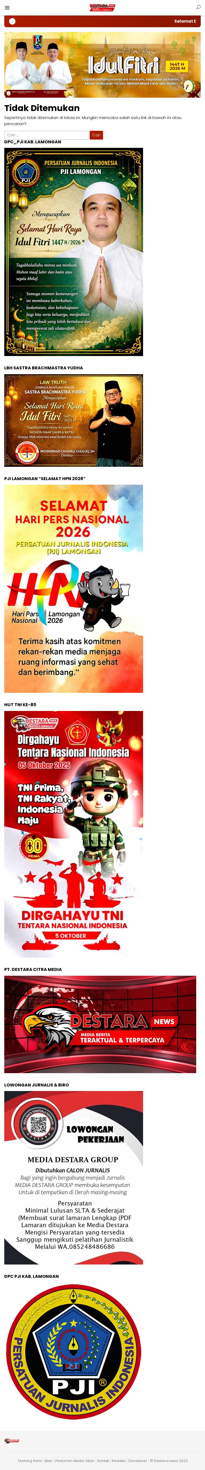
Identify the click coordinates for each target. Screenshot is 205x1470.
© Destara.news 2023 (169, 1460)
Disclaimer (137, 1460)
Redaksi (118, 1460)
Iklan (48, 1460)
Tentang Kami (30, 1460)
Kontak (103, 1460)
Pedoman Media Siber (74, 1460)
